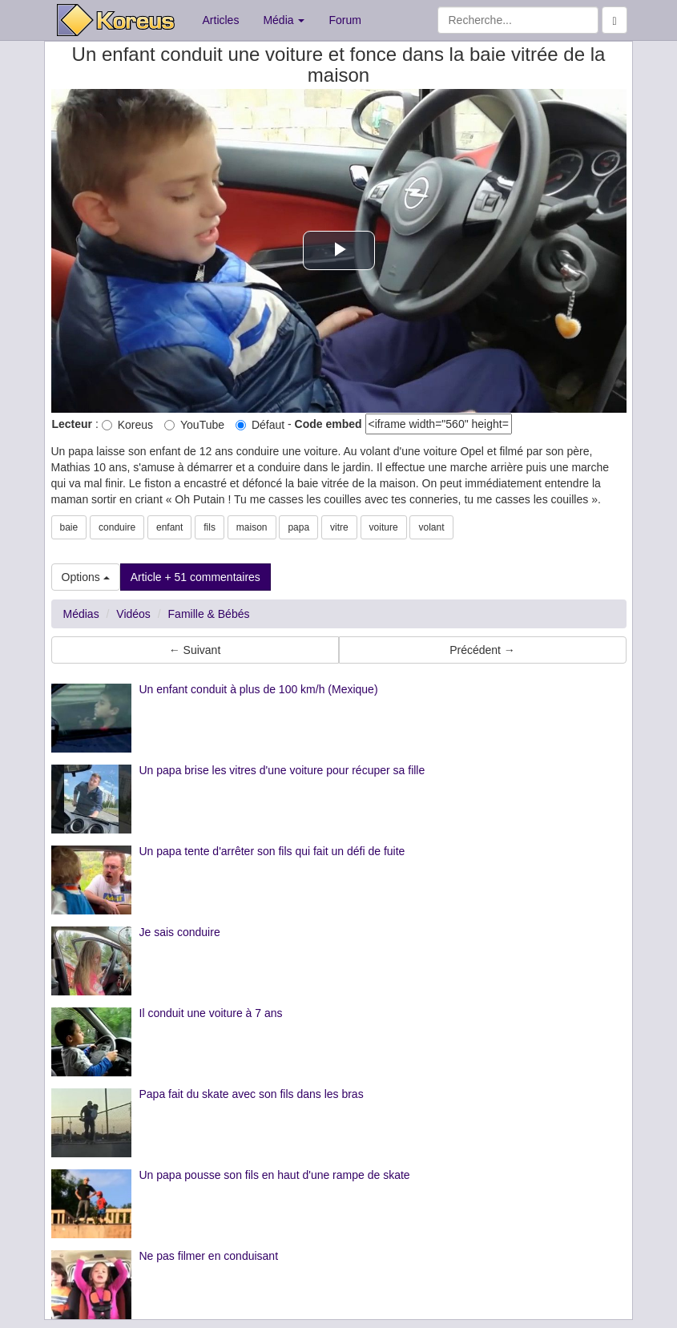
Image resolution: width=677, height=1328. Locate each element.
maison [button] (252, 527)
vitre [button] (339, 527)
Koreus (127, 424)
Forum (344, 20)
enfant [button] (169, 527)
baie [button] (69, 527)
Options (86, 577)
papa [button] (298, 527)
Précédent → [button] (482, 650)
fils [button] (210, 527)
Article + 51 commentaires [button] (195, 577)
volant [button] (431, 527)
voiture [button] (383, 527)
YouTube (194, 424)
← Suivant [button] (195, 650)
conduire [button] (117, 527)
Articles (221, 20)
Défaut (260, 424)
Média (283, 20)
